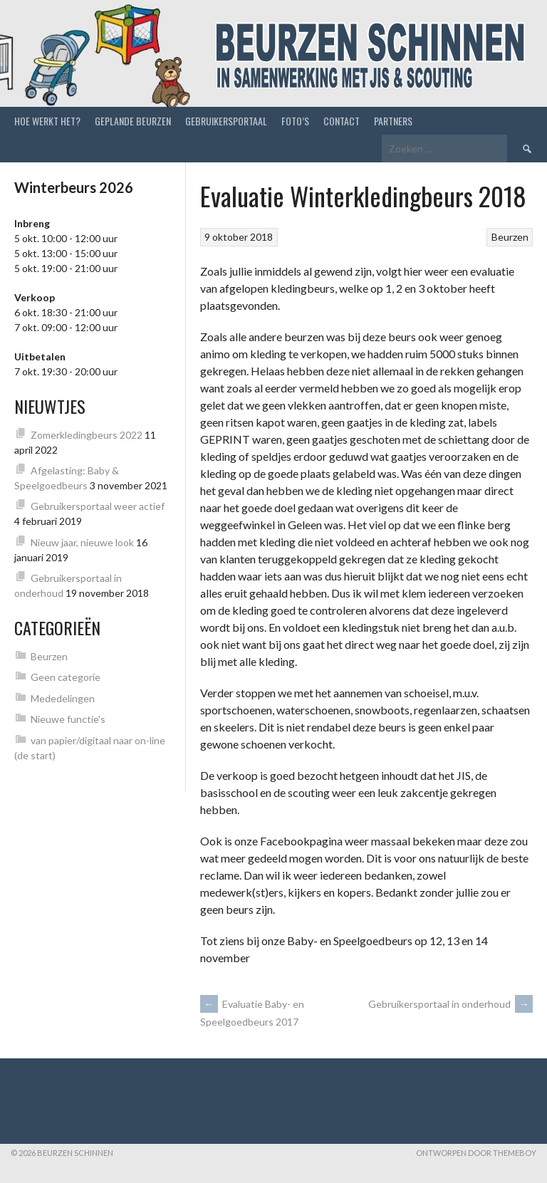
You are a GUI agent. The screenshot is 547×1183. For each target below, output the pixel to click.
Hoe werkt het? (47, 120)
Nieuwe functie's (68, 719)
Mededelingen (63, 698)
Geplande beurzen (133, 120)
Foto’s (295, 120)
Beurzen (509, 237)
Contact (341, 120)
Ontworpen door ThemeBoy (476, 1152)
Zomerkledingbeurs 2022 (86, 435)
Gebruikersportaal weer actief (98, 506)
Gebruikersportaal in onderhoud (450, 1004)
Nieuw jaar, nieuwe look (82, 542)
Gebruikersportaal (226, 120)
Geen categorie (65, 677)
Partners (393, 120)
